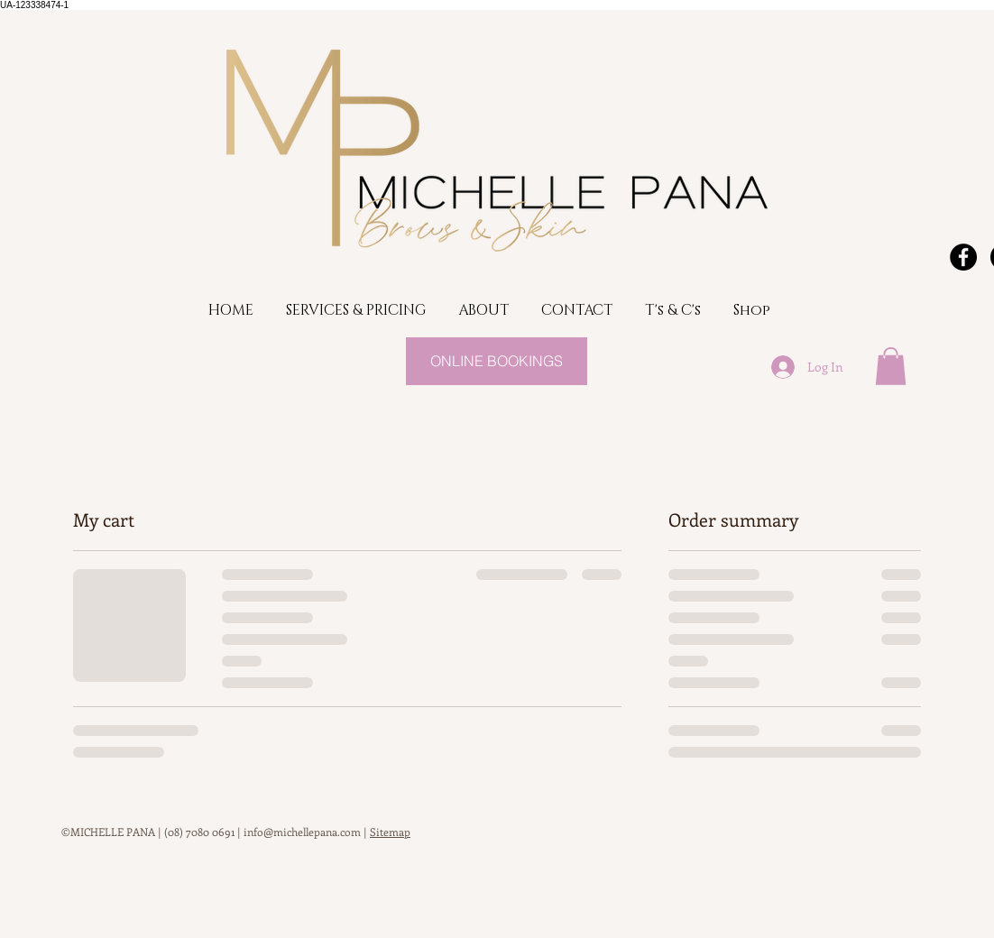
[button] (891, 366)
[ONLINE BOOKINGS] (496, 361)
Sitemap (390, 831)
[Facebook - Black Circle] (963, 257)
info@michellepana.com (302, 831)
